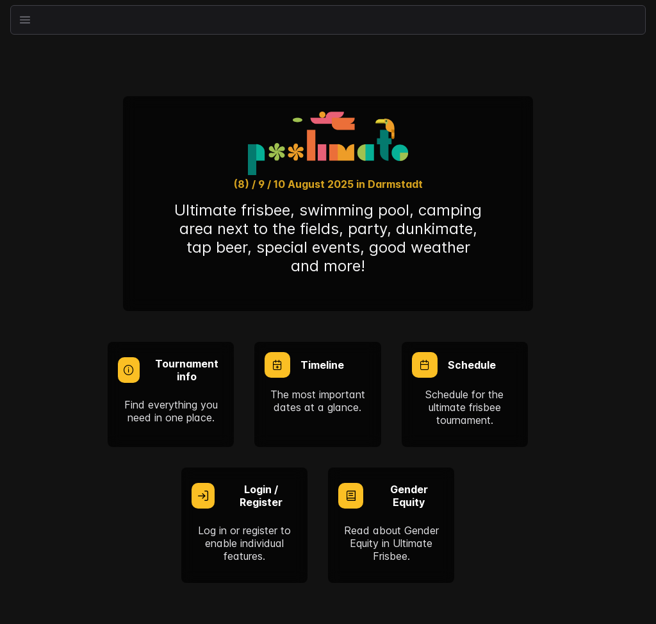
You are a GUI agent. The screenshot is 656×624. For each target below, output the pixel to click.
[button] (25, 20)
